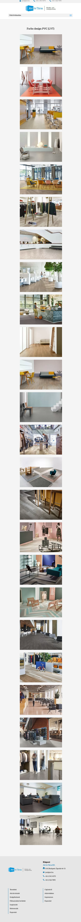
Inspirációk (14, 905)
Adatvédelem (49, 893)
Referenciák (14, 908)
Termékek (13, 889)
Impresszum (49, 897)
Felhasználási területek (18, 901)
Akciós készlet (15, 893)
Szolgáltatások (15, 897)
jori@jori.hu (25, 1)
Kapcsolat (13, 912)
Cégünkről (48, 889)
